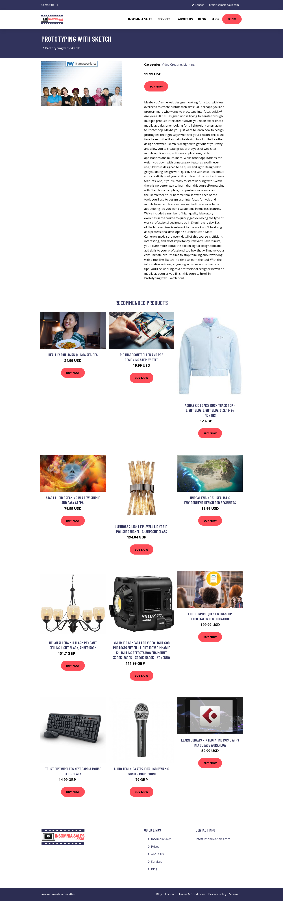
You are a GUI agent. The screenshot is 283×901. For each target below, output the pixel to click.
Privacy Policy (217, 894)
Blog (202, 19)
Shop (215, 19)
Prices (231, 19)
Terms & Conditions (191, 894)
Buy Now (156, 86)
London (199, 5)
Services (156, 862)
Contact (170, 894)
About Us (185, 19)
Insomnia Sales (140, 19)
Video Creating (172, 65)
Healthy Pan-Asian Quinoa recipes (73, 354)
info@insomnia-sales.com (224, 5)
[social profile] (58, 4)
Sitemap (234, 894)
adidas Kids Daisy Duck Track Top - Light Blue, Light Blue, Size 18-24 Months (210, 410)
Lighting (189, 65)
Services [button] (164, 19)
